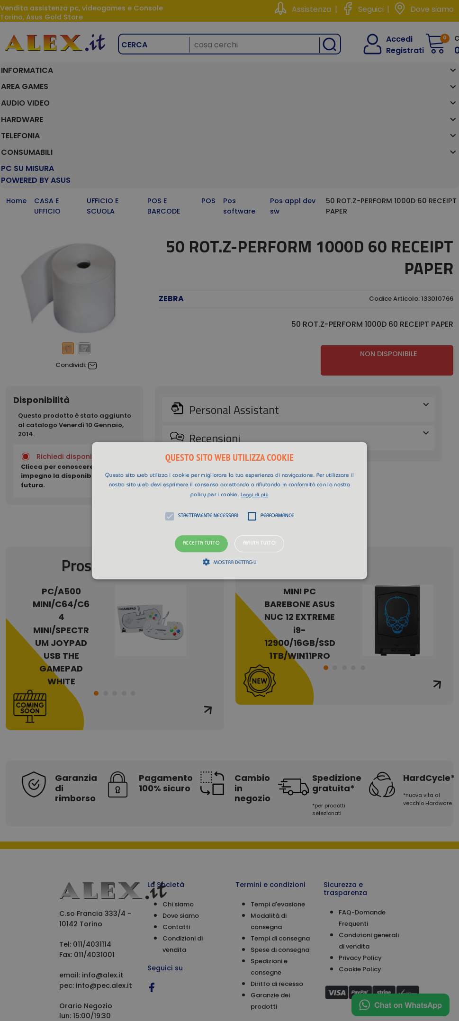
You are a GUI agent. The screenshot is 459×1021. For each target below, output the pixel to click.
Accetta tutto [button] (201, 543)
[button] (229, 510)
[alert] (229, 510)
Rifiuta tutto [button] (259, 543)
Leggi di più (255, 495)
